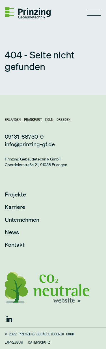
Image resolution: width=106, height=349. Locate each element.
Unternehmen (22, 219)
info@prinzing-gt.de (30, 144)
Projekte (15, 194)
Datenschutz (39, 342)
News (12, 232)
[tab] (13, 119)
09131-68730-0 (24, 136)
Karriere (15, 207)
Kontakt (15, 244)
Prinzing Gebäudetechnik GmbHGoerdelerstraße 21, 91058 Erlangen (36, 161)
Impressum (14, 342)
